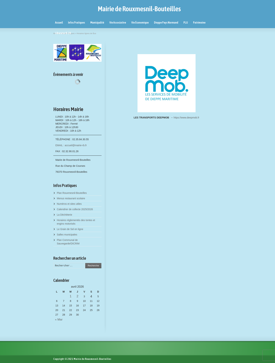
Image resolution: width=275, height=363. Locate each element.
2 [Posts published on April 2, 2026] (77, 296)
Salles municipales (67, 234)
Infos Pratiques (76, 22)
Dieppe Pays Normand (166, 22)
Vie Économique (140, 22)
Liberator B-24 (63, 33)
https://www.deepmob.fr (186, 117)
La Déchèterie (64, 214)
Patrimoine (199, 22)
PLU (185, 22)
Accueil (59, 22)
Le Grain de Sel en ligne (70, 229)
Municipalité (97, 22)
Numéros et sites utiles (69, 203)
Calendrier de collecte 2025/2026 (75, 209)
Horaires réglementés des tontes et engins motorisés (76, 222)
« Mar (58, 319)
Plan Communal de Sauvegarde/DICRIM (68, 242)
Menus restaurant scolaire (71, 198)
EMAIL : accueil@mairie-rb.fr (71, 145)
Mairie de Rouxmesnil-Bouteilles (139, 9)
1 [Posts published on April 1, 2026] (70, 296)
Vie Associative (117, 22)
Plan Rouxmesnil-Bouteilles (72, 193)
